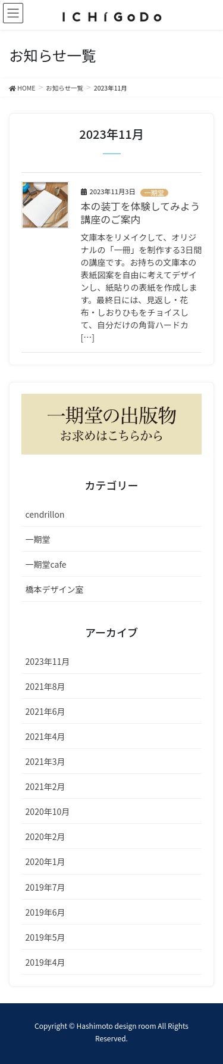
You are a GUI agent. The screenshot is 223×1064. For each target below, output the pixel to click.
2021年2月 (45, 786)
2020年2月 (45, 836)
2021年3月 (45, 761)
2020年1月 (45, 861)
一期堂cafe (46, 564)
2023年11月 (48, 661)
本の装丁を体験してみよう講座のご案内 (140, 212)
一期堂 (154, 193)
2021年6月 (45, 711)
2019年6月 (45, 912)
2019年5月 (45, 937)
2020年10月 (48, 811)
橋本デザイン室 (55, 589)
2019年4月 (45, 962)
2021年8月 (45, 686)
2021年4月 (45, 736)
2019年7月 (45, 887)
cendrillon (45, 514)
